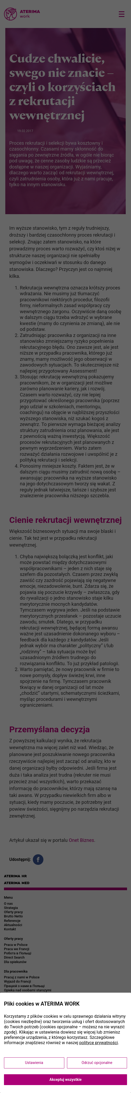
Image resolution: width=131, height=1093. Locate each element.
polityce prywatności (98, 1042)
